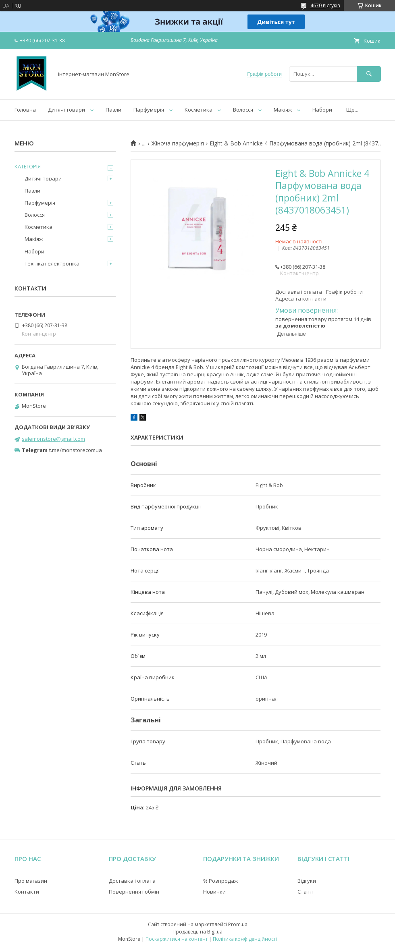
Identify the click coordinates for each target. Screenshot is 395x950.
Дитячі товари (66, 109)
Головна (25, 109)
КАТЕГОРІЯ (28, 166)
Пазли (113, 109)
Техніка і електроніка (52, 263)
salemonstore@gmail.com (53, 439)
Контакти (27, 891)
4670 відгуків (325, 5)
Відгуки (306, 880)
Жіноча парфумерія (178, 143)
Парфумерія (148, 109)
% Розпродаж (220, 880)
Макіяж (283, 109)
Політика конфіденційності (245, 938)
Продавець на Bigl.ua (197, 931)
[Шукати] (369, 74)
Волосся (243, 109)
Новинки (214, 891)
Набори (322, 109)
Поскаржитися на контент (177, 938)
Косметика (198, 109)
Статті (305, 891)
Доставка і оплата (132, 880)
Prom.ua (237, 924)
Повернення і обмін (134, 891)
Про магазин (31, 880)
